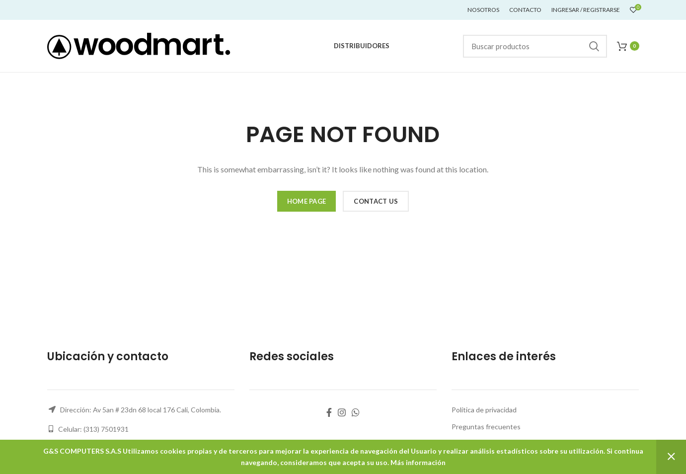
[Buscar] (535, 46)
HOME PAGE (306, 201)
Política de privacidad (484, 409)
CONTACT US (376, 201)
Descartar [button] (671, 457)
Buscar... (593, 46)
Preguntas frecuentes (486, 426)
